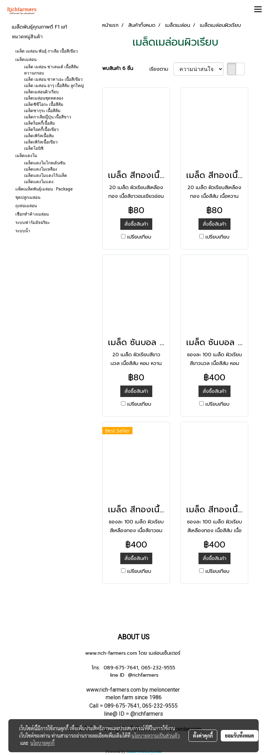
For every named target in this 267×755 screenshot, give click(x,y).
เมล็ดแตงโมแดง (39, 181)
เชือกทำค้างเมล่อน (32, 214)
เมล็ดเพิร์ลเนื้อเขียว (41, 142)
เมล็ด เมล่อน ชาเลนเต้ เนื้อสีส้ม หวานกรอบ (51, 70)
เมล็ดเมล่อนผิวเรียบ (41, 91)
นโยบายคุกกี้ (42, 743)
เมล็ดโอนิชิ (33, 148)
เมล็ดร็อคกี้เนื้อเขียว (41, 129)
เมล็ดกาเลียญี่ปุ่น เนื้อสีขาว (47, 117)
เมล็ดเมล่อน (26, 59)
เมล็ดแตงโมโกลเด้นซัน (44, 163)
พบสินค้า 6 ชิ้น (117, 68)
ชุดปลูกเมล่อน (27, 197)
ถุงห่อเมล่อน (26, 205)
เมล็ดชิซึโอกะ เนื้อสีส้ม (43, 104)
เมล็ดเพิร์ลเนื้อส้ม (39, 135)
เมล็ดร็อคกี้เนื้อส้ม (39, 123)
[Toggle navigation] (258, 9)
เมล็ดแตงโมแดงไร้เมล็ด (45, 175)
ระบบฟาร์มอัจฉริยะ (32, 222)
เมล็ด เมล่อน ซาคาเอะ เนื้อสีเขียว (53, 79)
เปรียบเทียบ (139, 237)
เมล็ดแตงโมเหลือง (40, 169)
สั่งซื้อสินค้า (136, 224)
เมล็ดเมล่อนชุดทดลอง (43, 98)
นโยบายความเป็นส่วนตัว (155, 735)
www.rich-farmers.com (111, 653)
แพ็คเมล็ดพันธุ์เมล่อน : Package (44, 189)
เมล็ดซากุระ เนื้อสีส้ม (42, 110)
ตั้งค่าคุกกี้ (203, 735)
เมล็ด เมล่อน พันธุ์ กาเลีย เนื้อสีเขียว (46, 51)
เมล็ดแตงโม (26, 155)
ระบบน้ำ (22, 230)
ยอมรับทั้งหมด (239, 735)
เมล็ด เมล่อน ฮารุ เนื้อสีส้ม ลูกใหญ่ (54, 85)
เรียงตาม (161, 69)
